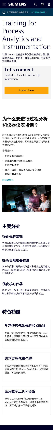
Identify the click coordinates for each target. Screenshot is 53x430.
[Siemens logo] (17, 4)
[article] (26, 334)
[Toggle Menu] (4, 4)
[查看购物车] (42, 4)
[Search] (35, 4)
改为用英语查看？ (39, 12)
